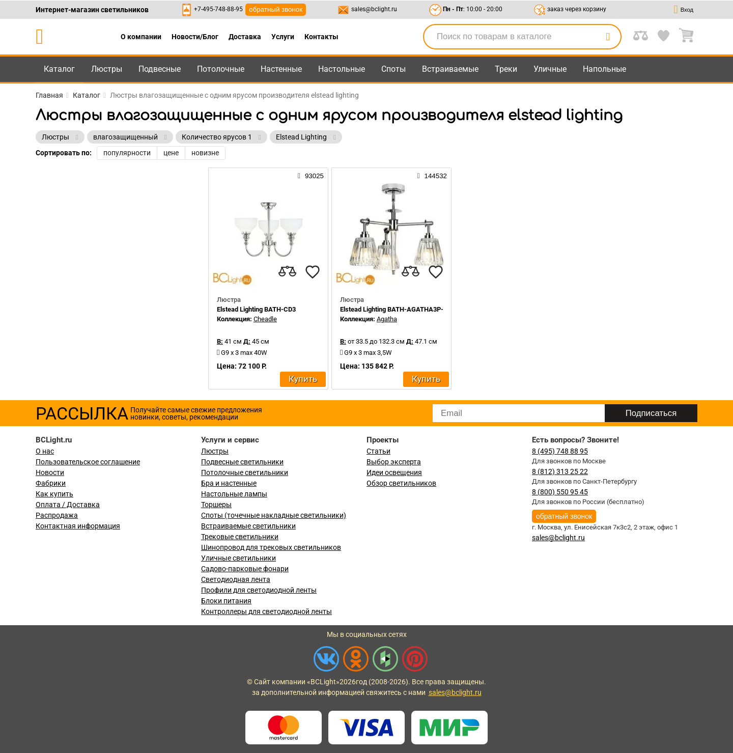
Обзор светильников (401, 483)
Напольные (604, 69)
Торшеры (216, 504)
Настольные (341, 69)
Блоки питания (226, 601)
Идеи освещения (394, 472)
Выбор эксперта (393, 462)
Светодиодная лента (235, 579)
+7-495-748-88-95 (218, 9)
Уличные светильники (238, 558)
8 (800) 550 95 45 (560, 492)
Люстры (106, 69)
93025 (311, 176)
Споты (393, 69)
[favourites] (312, 272)
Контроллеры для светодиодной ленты (266, 611)
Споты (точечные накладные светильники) (273, 515)
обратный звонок (275, 9)
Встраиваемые (450, 69)
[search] (608, 36)
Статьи (378, 451)
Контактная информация (78, 526)
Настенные (281, 69)
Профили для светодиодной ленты (259, 590)
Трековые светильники (239, 537)
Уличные (550, 69)
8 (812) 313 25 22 (560, 471)
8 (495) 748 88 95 (560, 451)
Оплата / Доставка (68, 504)
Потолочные (220, 69)
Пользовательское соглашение (88, 462)
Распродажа (57, 515)
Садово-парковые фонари (245, 569)
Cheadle (265, 319)
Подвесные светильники (242, 462)
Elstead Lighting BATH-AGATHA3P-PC (396, 309)
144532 (432, 176)
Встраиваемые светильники (248, 526)
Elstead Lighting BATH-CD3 (256, 309)
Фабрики (51, 483)
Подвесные (159, 69)
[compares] (287, 272)
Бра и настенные (229, 483)
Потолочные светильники (244, 472)
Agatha (387, 319)
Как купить (54, 494)
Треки (506, 69)
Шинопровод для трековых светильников (271, 547)
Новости (50, 472)
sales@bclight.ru (374, 9)
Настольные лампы (234, 494)
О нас (45, 451)
